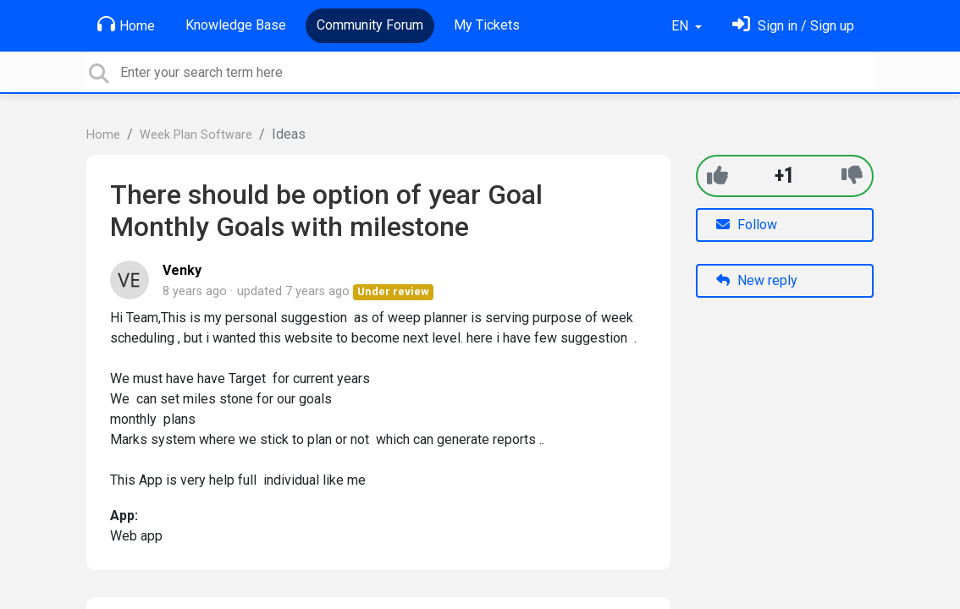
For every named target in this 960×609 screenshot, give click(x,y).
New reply (756, 280)
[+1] (717, 175)
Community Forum (370, 25)
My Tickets (487, 25)
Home (126, 24)
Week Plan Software (196, 135)
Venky (182, 270)
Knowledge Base (235, 25)
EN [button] (681, 26)
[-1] (852, 175)
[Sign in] (793, 25)
